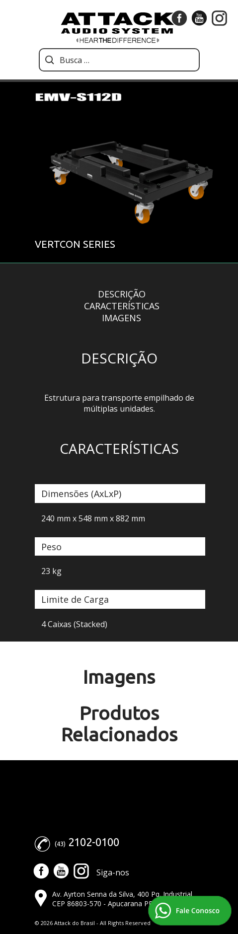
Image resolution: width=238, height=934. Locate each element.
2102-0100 (93, 842)
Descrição (122, 294)
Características (121, 306)
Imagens (121, 318)
